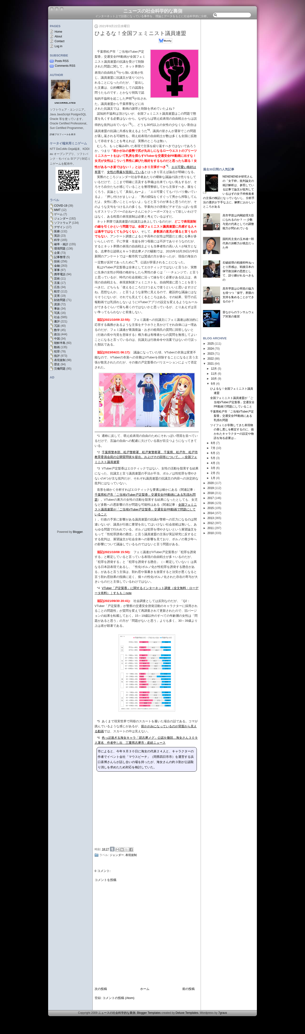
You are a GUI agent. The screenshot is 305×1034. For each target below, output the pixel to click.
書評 (57, 321)
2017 (211, 498)
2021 (211, 363)
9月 (213, 383)
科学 (57, 240)
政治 (57, 334)
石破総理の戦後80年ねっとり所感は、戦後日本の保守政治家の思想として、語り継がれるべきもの (238, 271)
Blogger (78, 532)
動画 (57, 347)
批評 (57, 355)
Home (58, 31)
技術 (57, 261)
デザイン (60, 227)
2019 (211, 488)
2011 (211, 528)
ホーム (144, 989)
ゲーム (58, 214)
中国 (57, 338)
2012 (211, 523)
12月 (214, 368)
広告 (57, 287)
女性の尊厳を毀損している (125, 172)
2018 (211, 493)
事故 (57, 308)
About (58, 36)
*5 (98, 721)
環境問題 (60, 248)
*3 (98, 468)
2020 (211, 483)
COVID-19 (60, 205)
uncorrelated (65, 103)
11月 (214, 373)
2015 (211, 508)
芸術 (57, 278)
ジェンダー (61, 218)
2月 (213, 473)
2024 (211, 348)
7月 (213, 448)
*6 (98, 737)
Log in (58, 46)
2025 (211, 343)
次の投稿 (101, 989)
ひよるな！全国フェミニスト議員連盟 (140, 33)
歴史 (57, 364)
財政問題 (60, 300)
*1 (98, 436)
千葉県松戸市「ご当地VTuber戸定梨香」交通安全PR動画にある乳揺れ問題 (232, 416)
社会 (57, 317)
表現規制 (60, 360)
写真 (57, 313)
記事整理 (60, 257)
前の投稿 (188, 989)
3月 (213, 468)
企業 (57, 253)
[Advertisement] (148, 809)
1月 (213, 478)
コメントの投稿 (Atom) (118, 998)
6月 (213, 453)
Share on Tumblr (112, 849)
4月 (213, 463)
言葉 (57, 283)
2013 (211, 518)
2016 (211, 503)
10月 (214, 378)
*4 (98, 588)
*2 (98, 452)
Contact (59, 41)
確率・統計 (61, 244)
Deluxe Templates (187, 1012)
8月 (213, 443)
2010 (211, 533)
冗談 (57, 325)
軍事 (57, 270)
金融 (57, 265)
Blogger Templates (149, 1012)
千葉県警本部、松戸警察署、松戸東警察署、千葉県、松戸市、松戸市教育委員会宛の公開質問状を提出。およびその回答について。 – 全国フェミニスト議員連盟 (146, 457)
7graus (222, 1012)
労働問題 (60, 368)
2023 (211, 353)
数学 (57, 330)
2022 (211, 358)
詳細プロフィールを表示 (63, 134)
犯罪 (57, 351)
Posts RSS (62, 61)
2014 (211, 513)
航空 (57, 291)
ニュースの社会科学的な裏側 (152, 11)
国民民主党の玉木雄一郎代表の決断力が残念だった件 (238, 243)
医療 (57, 231)
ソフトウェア (62, 222)
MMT (57, 210)
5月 (213, 458)
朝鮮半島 (60, 343)
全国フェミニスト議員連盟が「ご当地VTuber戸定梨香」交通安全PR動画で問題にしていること (146, 509)
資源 (57, 304)
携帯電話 (60, 274)
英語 (57, 235)
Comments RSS (65, 65)
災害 (57, 295)
